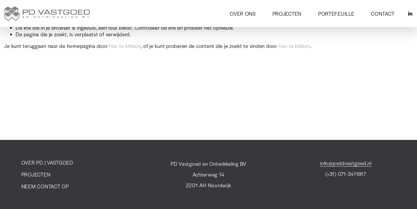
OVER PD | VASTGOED (47, 162)
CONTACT (382, 13)
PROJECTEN (287, 13)
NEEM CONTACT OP (45, 186)
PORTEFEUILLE (336, 13)
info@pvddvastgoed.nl (346, 163)
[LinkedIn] (410, 14)
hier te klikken (124, 45)
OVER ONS (243, 13)
